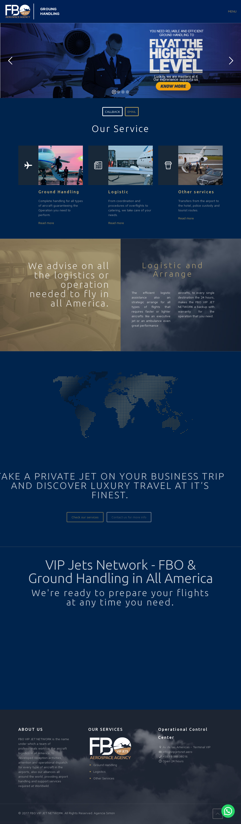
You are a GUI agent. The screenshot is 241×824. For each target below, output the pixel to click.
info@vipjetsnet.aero (177, 752)
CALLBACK (112, 111)
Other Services (103, 778)
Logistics (99, 771)
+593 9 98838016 (175, 756)
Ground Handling (105, 765)
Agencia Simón (104, 813)
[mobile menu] (234, 11)
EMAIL (132, 111)
